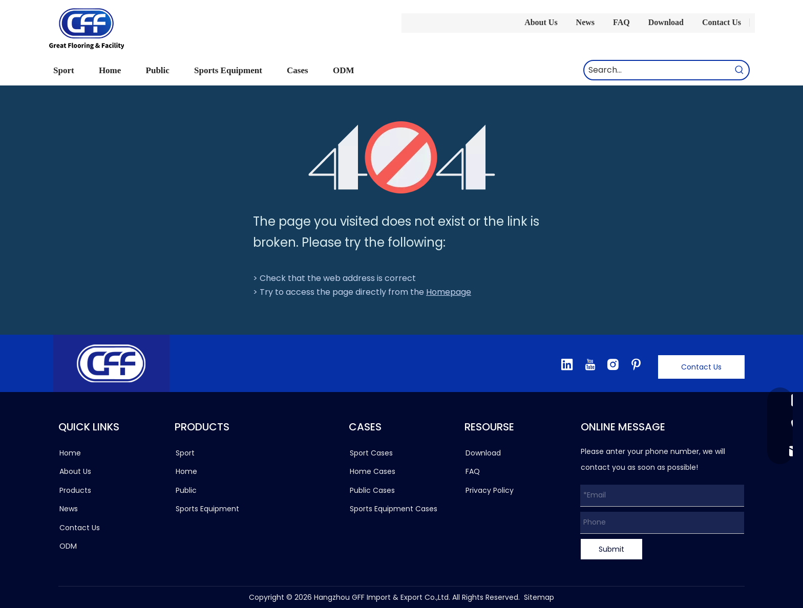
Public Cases (372, 490)
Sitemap (539, 597)
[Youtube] (590, 364)
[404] (401, 157)
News (585, 22)
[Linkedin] (567, 364)
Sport (185, 453)
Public (186, 490)
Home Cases (372, 471)
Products (75, 490)
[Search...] (657, 70)
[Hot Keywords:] (739, 70)
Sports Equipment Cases (393, 509)
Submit (611, 549)
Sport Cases (371, 453)
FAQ (621, 22)
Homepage (448, 292)
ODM (68, 546)
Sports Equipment (207, 509)
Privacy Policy (490, 490)
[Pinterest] (636, 364)
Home (70, 453)
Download (666, 22)
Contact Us (721, 22)
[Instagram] (613, 364)
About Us (540, 22)
